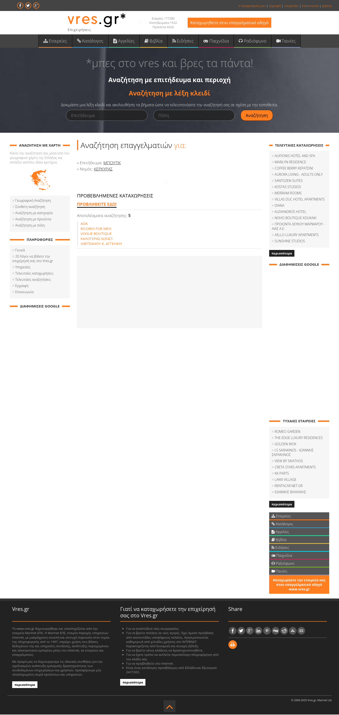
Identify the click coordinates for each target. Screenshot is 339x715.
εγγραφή (275, 6)
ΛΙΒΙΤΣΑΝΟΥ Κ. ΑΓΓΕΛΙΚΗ (101, 244)
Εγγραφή (21, 286)
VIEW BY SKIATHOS (289, 461)
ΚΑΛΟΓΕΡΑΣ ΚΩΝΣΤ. (97, 239)
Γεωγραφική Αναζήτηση (33, 201)
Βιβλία (154, 41)
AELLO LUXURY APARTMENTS (297, 235)
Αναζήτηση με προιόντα (33, 219)
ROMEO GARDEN (287, 432)
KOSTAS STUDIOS (288, 187)
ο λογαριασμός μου (252, 6)
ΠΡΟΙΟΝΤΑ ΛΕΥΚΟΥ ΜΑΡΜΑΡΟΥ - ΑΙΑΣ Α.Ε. (298, 227)
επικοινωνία (310, 6)
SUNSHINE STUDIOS (290, 241)
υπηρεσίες (291, 6)
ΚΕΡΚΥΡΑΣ (103, 169)
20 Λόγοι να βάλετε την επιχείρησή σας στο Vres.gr (32, 259)
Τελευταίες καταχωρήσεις (34, 274)
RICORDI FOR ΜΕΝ (96, 229)
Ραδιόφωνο (251, 41)
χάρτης (327, 6)
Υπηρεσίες (23, 267)
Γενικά (20, 251)
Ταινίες (284, 41)
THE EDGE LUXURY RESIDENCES (299, 438)
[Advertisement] (169, 292)
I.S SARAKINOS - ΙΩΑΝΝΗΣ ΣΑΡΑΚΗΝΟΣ (293, 453)
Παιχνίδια (215, 41)
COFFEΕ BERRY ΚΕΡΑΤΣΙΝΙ (294, 169)
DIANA (279, 206)
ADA (84, 224)
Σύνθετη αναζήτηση (30, 207)
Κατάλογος (91, 41)
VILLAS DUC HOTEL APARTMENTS (300, 200)
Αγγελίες (124, 41)
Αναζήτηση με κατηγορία (34, 213)
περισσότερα (282, 254)
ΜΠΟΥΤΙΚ (112, 163)
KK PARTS (282, 474)
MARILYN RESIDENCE (290, 162)
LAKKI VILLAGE (285, 480)
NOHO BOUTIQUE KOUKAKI (295, 218)
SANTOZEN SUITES (289, 181)
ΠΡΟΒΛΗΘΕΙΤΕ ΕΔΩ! (96, 204)
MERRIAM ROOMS (288, 193)
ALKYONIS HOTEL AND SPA (295, 156)
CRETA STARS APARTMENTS (295, 468)
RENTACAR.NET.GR (289, 486)
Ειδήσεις (182, 41)
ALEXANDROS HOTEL (290, 212)
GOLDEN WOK (285, 444)
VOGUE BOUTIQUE (96, 234)
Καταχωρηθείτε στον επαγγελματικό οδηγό (229, 23)
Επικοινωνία (24, 292)
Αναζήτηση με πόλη (30, 226)
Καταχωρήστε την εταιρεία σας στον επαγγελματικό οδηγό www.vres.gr (299, 585)
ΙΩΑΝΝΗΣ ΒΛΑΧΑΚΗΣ (290, 492)
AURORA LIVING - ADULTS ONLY (299, 175)
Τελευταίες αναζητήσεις (33, 280)
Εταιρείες (57, 41)
